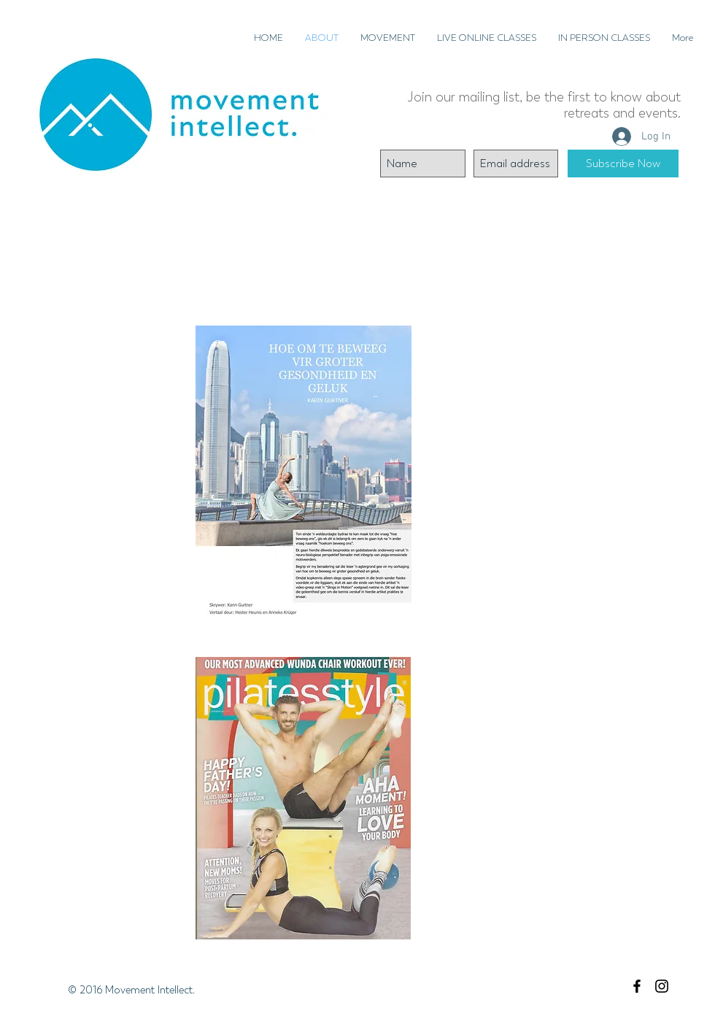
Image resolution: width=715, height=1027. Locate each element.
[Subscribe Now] (623, 163)
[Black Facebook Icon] (637, 986)
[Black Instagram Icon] (661, 986)
